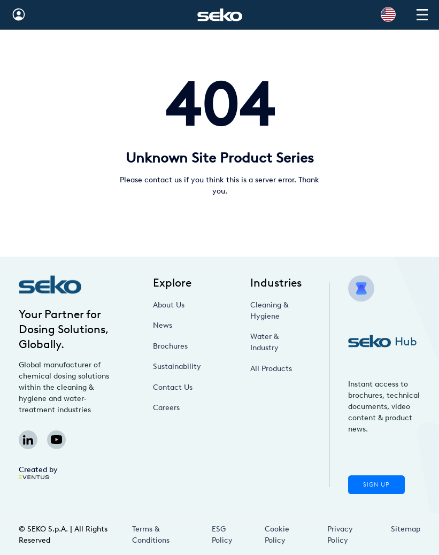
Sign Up (376, 484)
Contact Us (172, 387)
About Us (168, 305)
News (162, 325)
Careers (166, 407)
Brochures (170, 346)
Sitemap (405, 529)
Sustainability (177, 366)
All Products (271, 368)
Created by (38, 472)
